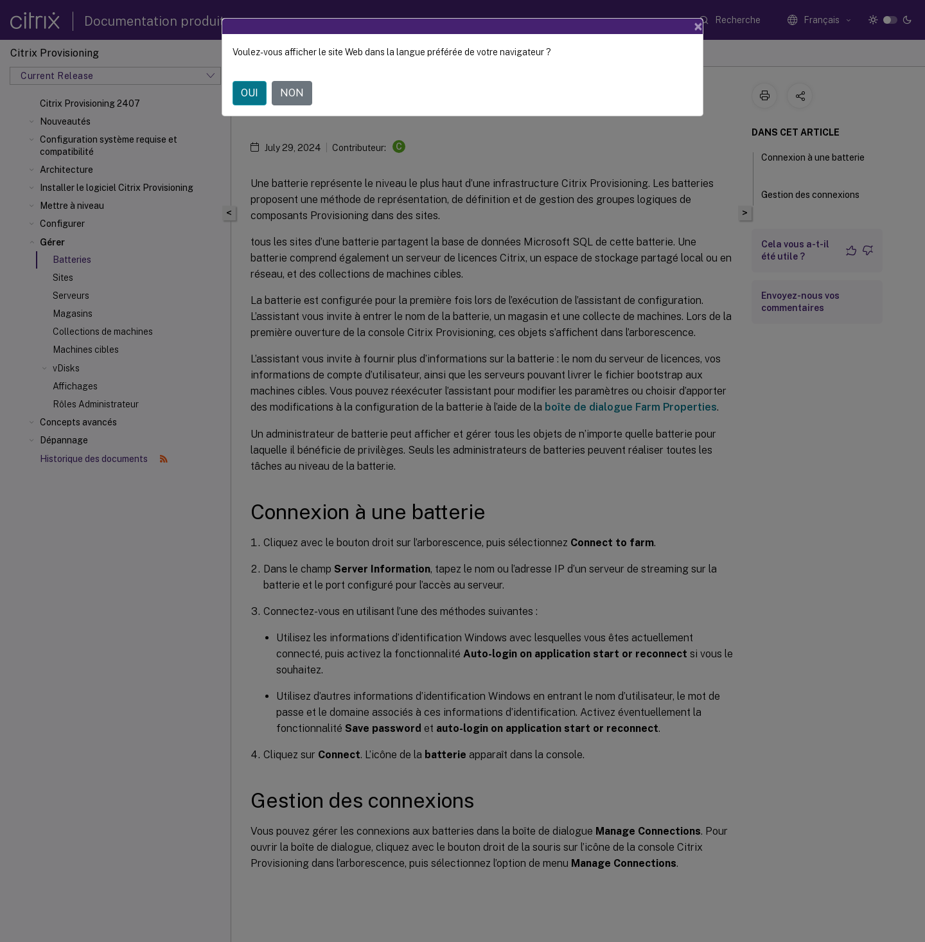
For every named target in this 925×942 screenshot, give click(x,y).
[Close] (698, 26)
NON (292, 93)
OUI (249, 93)
